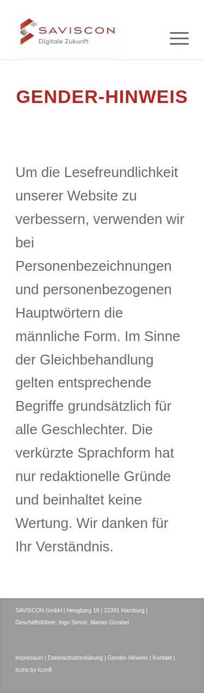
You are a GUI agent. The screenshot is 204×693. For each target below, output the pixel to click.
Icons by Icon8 (33, 670)
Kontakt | (164, 658)
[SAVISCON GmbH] (84, 37)
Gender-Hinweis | (129, 658)
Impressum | (30, 658)
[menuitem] (174, 37)
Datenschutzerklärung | (77, 658)
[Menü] (174, 37)
